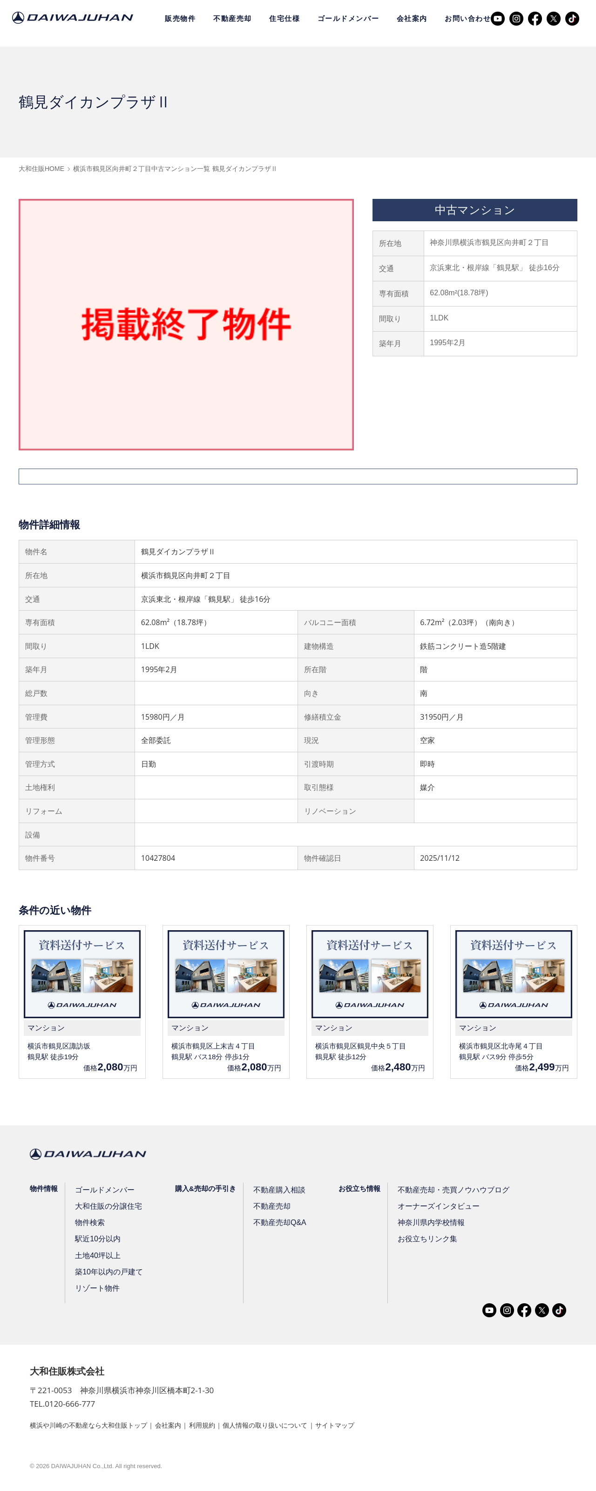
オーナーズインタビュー (435, 1208)
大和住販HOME (41, 168)
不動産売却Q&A (278, 1224)
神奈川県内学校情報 (428, 1224)
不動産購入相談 (277, 1192)
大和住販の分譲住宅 (107, 1208)
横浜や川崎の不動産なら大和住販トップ (97, 1427)
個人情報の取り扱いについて (299, 1427)
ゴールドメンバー (348, 18)
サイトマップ (378, 1427)
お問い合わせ (468, 18)
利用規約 (226, 1427)
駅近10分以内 (97, 1241)
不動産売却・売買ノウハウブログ (449, 1192)
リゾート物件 (97, 1290)
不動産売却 (232, 18)
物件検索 (90, 1224)
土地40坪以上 (97, 1257)
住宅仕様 (284, 18)
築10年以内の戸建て (108, 1274)
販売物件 (180, 18)
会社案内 (412, 18)
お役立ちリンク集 (425, 1241)
